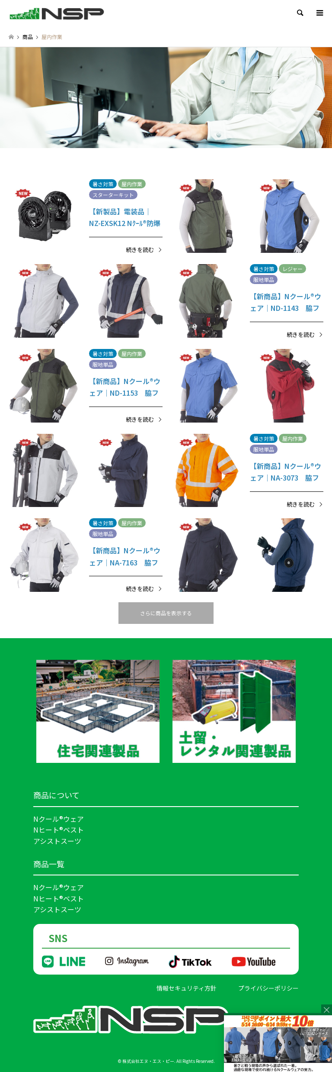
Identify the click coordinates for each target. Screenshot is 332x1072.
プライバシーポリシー (268, 988)
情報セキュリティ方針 (186, 988)
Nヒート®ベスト (58, 829)
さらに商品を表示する (166, 613)
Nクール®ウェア (58, 819)
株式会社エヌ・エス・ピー (148, 1061)
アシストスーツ (57, 841)
